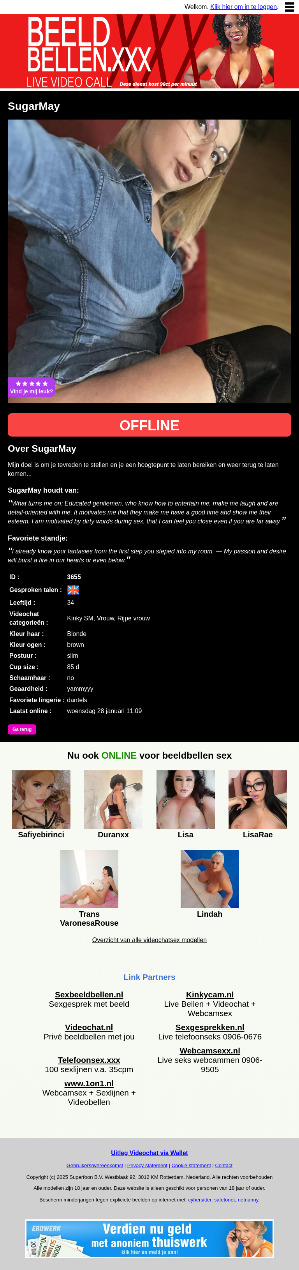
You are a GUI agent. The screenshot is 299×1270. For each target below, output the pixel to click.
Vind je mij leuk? (31, 387)
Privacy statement (147, 1165)
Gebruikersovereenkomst (95, 1165)
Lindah (210, 914)
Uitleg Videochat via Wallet (149, 1153)
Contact (223, 1165)
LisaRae (258, 834)
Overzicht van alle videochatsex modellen (149, 940)
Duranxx (113, 834)
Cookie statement (191, 1165)
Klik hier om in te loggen (243, 7)
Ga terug (22, 729)
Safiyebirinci (41, 834)
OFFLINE (149, 425)
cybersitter (199, 1200)
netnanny (248, 1200)
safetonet (224, 1200)
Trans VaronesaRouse (89, 917)
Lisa (185, 834)
